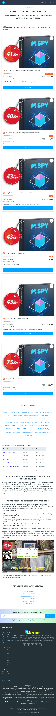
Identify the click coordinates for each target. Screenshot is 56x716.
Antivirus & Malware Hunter (42, 432)
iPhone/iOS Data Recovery (31, 415)
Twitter (36, 644)
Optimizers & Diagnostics (41, 409)
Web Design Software (27, 432)
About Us (3, 671)
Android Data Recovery (22, 412)
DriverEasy (6, 459)
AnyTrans (3, 640)
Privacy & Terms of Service (43, 702)
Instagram (24, 644)
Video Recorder (28, 435)
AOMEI (8, 640)
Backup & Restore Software (15, 415)
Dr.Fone (5, 470)
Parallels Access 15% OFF (28, 596)
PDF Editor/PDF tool (22, 429)
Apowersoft (9, 662)
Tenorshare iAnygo (3, 645)
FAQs (8, 671)
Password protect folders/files (43, 425)
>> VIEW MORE (28, 604)
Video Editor (11, 409)
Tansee (9, 656)
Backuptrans (9, 651)
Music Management (10, 425)
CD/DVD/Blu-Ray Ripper (44, 429)
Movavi (9, 632)
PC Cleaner (20, 425)
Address (3, 678)
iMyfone (9, 645)
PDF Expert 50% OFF (28, 591)
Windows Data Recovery (46, 412)
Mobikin (9, 658)
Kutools (5, 456)
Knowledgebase (9, 676)
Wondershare (9, 638)
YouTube (32, 644)
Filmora (3, 630)
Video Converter (22, 419)
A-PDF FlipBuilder (9, 664)
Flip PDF (47, 422)
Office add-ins (20, 409)
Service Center (3, 676)
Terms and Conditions (41, 620)
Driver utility (29, 409)
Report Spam (9, 673)
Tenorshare (9, 634)
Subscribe (49, 616)
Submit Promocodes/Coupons (9, 678)
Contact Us (3, 680)
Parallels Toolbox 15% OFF (28, 599)
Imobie (9, 653)
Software (8, 432)
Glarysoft (9, 647)
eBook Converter (46, 419)
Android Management (9, 412)
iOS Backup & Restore (12, 422)
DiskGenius (3, 643)
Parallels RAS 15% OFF (28, 601)
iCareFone (3, 636)
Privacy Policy (30, 620)
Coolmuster (3, 634)
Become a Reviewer (9, 680)
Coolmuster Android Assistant (11, 466)
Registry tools (16, 432)
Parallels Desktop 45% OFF (28, 594)
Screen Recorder (39, 422)
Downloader (33, 429)
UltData (3, 638)
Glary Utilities (7, 463)
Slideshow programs (34, 419)
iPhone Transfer (44, 415)
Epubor (9, 660)
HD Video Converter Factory (3, 647)
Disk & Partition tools (11, 419)
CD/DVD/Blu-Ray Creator (26, 422)
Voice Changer (34, 412)
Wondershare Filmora (9, 452)
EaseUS (9, 636)
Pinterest (40, 644)
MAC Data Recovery (10, 429)
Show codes (28, 87)
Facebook (28, 644)
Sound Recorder (29, 425)
